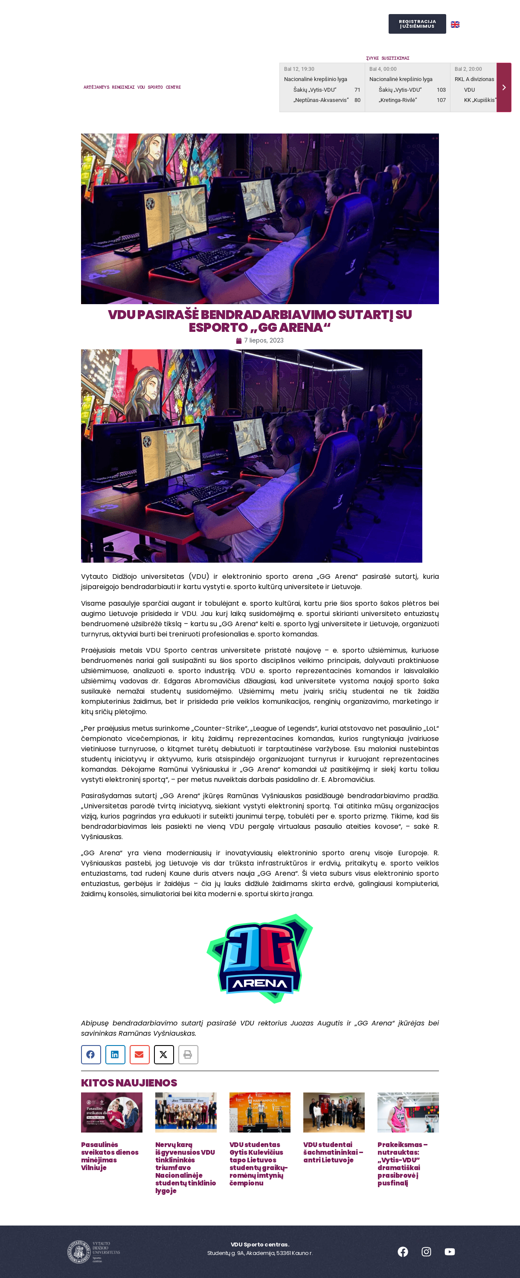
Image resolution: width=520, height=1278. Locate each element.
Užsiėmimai (217, 14)
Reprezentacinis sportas (295, 14)
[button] (91, 1054)
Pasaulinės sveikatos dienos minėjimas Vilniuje (110, 1156)
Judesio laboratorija (196, 34)
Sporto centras (151, 14)
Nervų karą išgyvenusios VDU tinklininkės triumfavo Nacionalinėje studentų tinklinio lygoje (185, 1167)
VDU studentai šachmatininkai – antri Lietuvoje (333, 1152)
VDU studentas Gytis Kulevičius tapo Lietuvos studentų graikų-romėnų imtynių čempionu (258, 1164)
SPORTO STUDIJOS (274, 33)
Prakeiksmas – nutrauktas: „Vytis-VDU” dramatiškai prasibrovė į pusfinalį (403, 1164)
